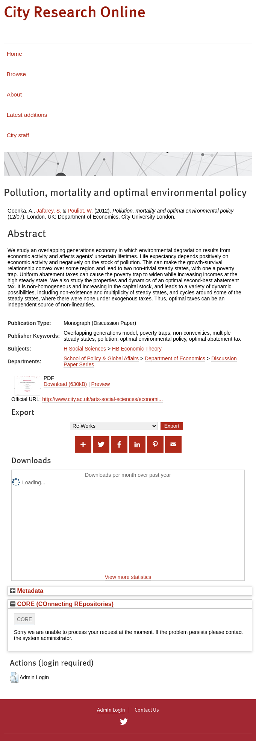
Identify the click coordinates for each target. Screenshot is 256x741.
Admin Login (111, 710)
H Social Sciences (85, 349)
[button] (14, 677)
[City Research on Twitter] (124, 722)
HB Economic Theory (137, 349)
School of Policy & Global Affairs (101, 358)
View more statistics (128, 577)
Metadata (26, 590)
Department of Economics (175, 358)
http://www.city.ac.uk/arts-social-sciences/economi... (102, 399)
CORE (24, 619)
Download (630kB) (65, 384)
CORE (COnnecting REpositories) (62, 603)
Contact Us (147, 710)
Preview (100, 384)
